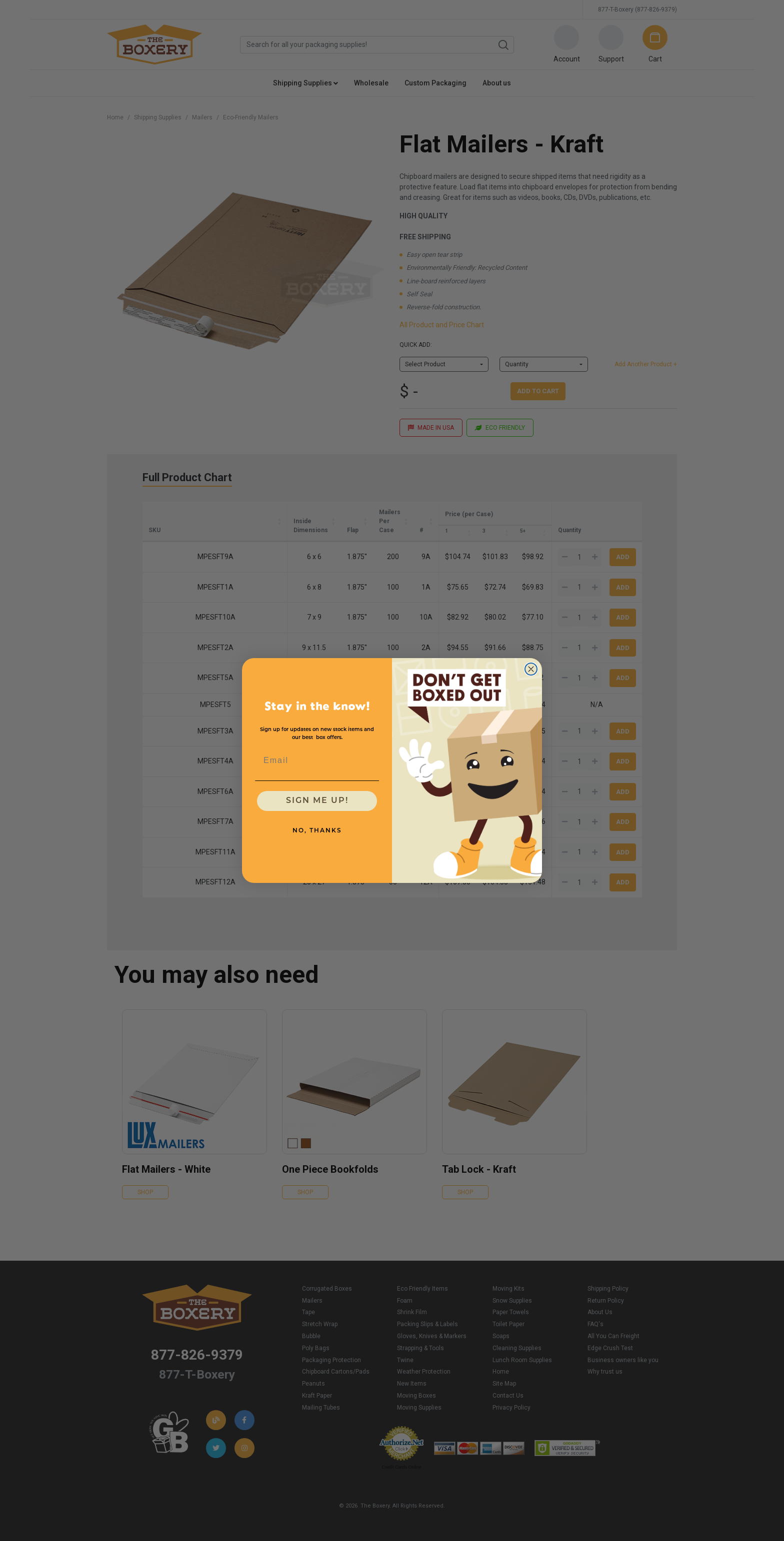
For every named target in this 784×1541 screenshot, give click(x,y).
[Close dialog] (531, 669)
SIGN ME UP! (317, 801)
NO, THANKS (317, 831)
